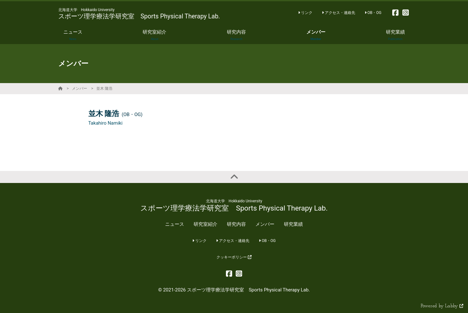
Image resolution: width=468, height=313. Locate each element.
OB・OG (373, 12)
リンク (305, 12)
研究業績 (293, 224)
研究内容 (236, 224)
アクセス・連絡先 (338, 12)
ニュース (174, 224)
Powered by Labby (442, 306)
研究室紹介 (205, 224)
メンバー (79, 88)
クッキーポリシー (234, 257)
